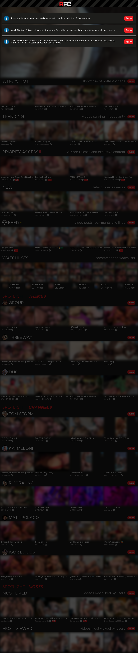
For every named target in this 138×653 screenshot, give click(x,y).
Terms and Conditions (88, 30)
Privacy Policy (67, 18)
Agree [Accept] (129, 18)
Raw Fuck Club (65, 4)
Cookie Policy (54, 43)
